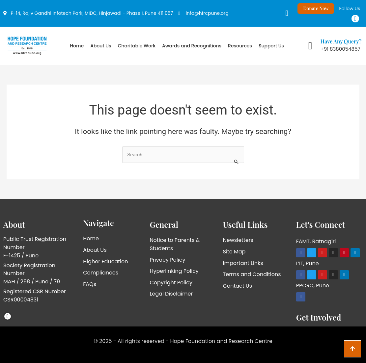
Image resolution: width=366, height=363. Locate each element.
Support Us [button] (271, 45)
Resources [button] (240, 45)
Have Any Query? (341, 41)
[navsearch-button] (281, 13)
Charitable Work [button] (136, 45)
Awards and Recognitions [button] (191, 45)
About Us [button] (100, 45)
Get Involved (318, 317)
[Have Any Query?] (310, 45)
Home (77, 45)
